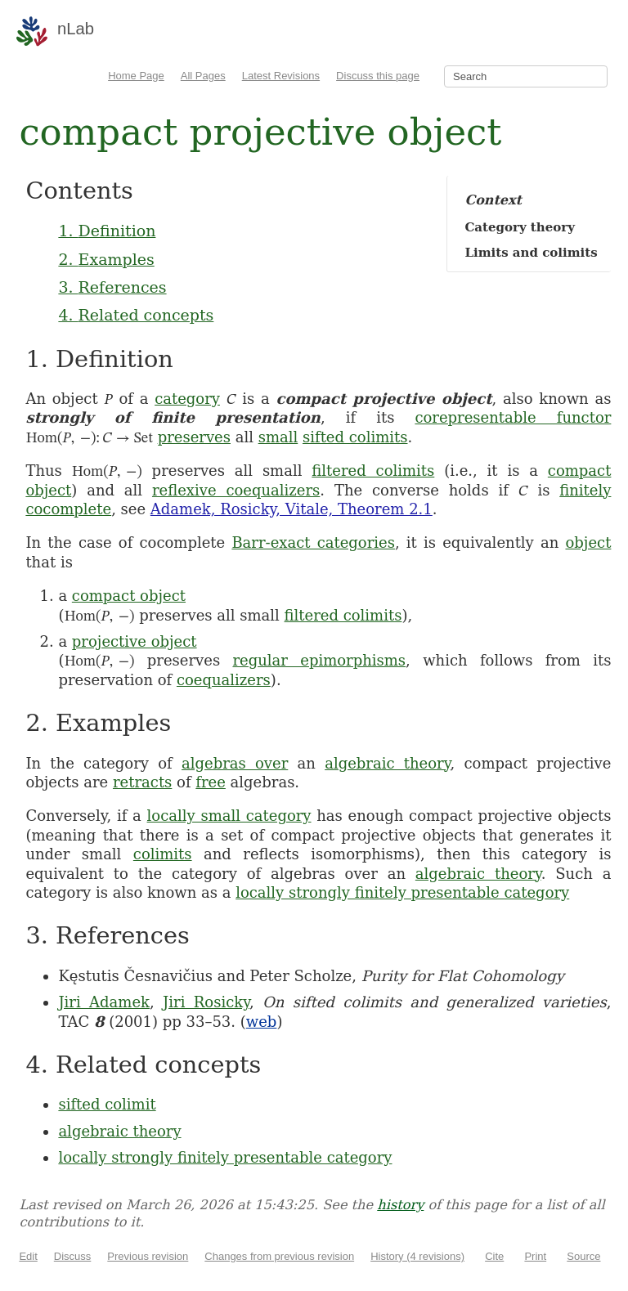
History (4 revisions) (417, 1256)
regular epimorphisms (319, 660)
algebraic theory (387, 763)
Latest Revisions (281, 75)
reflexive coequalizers (236, 490)
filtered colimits (373, 470)
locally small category (229, 815)
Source (583, 1256)
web (261, 1021)
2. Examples (106, 259)
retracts (142, 782)
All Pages (203, 75)
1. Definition (106, 231)
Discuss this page (377, 75)
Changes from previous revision (279, 1256)
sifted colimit (106, 1104)
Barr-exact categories (313, 542)
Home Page (136, 75)
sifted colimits (355, 437)
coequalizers (224, 679)
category (187, 398)
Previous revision (147, 1256)
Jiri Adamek (104, 1002)
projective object (134, 641)
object (588, 542)
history (400, 1205)
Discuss (73, 1256)
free (210, 782)
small (278, 437)
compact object (129, 595)
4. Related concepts (135, 315)
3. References (112, 287)
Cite (494, 1256)
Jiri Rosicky (206, 1002)
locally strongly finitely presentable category (402, 892)
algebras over (235, 763)
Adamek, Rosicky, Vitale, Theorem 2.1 (291, 509)
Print (535, 1256)
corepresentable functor (513, 417)
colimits (162, 854)
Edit (28, 1256)
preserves (194, 437)
